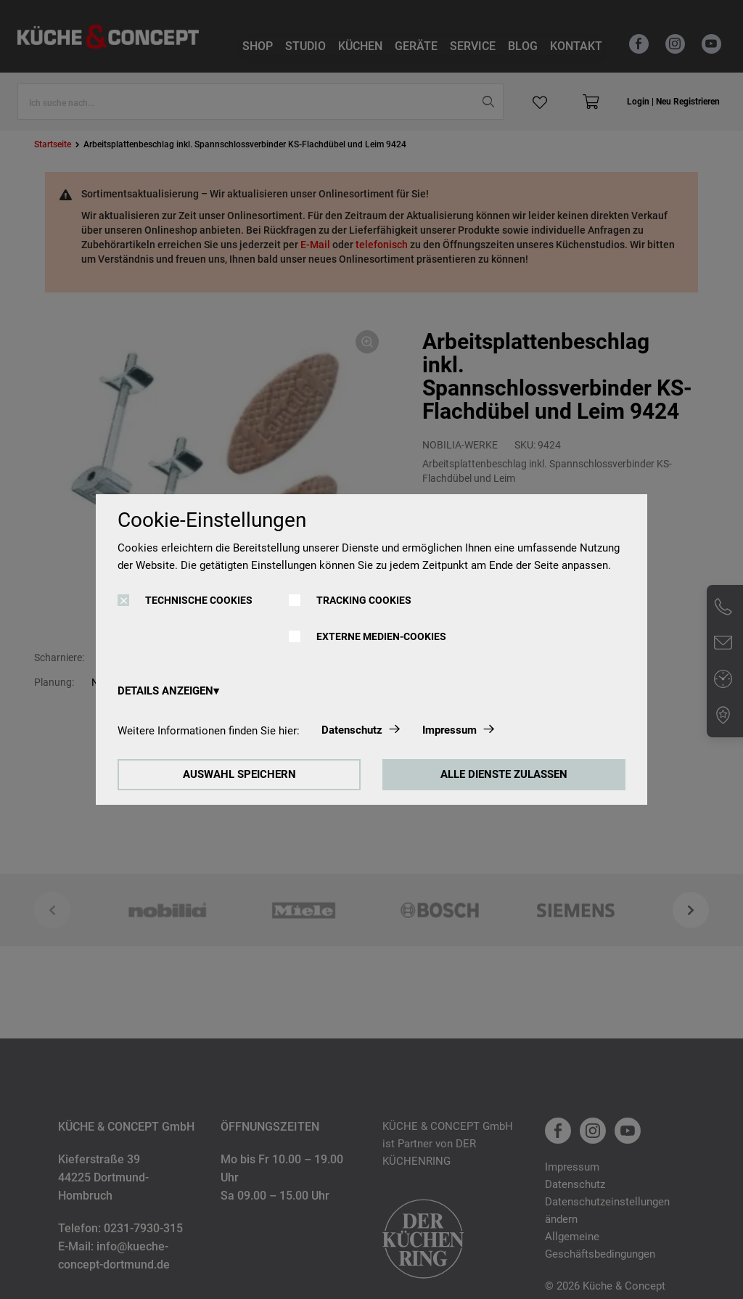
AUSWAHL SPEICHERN (239, 774)
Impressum (449, 730)
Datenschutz (351, 730)
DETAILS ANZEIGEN (165, 690)
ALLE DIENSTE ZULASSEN (503, 774)
